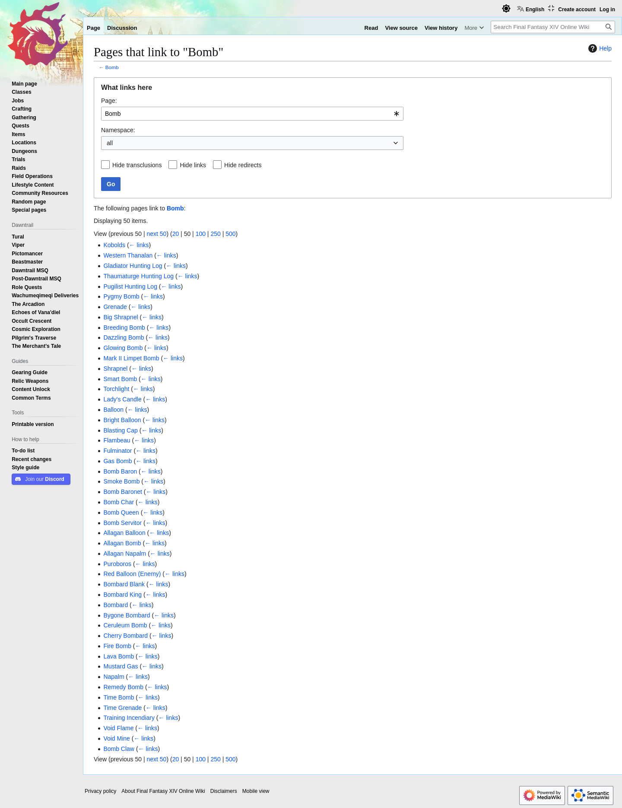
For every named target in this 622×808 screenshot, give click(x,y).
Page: (109, 100)
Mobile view (256, 791)
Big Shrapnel (120, 317)
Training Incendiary (129, 717)
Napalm (113, 676)
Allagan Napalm (124, 553)
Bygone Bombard (126, 615)
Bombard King (122, 594)
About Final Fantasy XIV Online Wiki (163, 791)
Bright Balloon (122, 420)
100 (201, 233)
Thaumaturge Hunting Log (138, 276)
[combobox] (252, 114)
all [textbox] (110, 143)
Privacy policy (100, 791)
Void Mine (116, 738)
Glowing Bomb (123, 347)
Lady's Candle (122, 399)
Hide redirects (242, 165)
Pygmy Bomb (121, 296)
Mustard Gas (120, 666)
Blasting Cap (120, 430)
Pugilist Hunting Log (130, 286)
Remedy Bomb (123, 687)
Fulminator (117, 450)
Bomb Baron (120, 471)
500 (230, 233)
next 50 (156, 233)
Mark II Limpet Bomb (131, 358)
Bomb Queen (121, 512)
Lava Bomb (118, 656)
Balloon (113, 409)
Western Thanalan (127, 255)
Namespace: (118, 130)
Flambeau (116, 440)
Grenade (115, 306)
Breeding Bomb (124, 327)
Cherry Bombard (125, 635)
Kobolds (114, 245)
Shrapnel (115, 368)
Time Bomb (118, 697)
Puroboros (117, 563)
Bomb (112, 67)
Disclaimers (223, 791)
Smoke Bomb (121, 481)
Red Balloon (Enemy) (132, 573)
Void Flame (118, 728)
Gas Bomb (117, 461)
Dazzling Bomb (123, 337)
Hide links (193, 165)
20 (175, 233)
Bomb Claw (118, 748)
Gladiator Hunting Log (132, 265)
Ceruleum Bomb (125, 625)
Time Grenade (122, 707)
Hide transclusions (137, 165)
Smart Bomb (120, 378)
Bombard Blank (124, 584)
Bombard (115, 604)
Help (599, 48)
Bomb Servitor (122, 522)
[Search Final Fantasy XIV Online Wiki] (553, 27)
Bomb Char (118, 502)
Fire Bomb (117, 646)
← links (139, 245)
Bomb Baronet (122, 491)
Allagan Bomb (122, 543)
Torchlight (116, 388)
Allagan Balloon (124, 532)
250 (215, 233)
